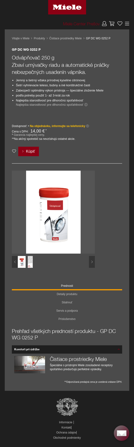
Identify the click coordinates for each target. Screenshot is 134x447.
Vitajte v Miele (20, 38)
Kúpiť (30, 151)
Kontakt (66, 427)
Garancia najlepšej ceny (29, 135)
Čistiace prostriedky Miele (65, 38)
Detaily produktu (67, 294)
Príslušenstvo (66, 319)
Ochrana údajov (66, 432)
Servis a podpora (67, 310)
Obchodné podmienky (67, 437)
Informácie (65, 422)
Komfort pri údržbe (27, 349)
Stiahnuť (67, 302)
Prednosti (67, 285)
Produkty (39, 38)
